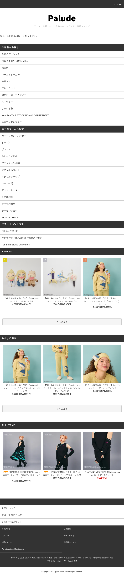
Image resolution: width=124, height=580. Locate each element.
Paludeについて (10, 231)
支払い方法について (39, 558)
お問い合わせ (7, 542)
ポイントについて (84, 558)
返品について (71, 558)
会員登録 (67, 529)
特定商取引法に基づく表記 (103, 558)
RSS (69, 561)
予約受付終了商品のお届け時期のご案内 (22, 238)
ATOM (74, 561)
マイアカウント (8, 529)
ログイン (5, 536)
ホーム (13, 558)
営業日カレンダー (71, 542)
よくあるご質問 (23, 558)
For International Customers (16, 244)
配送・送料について (56, 558)
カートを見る (69, 536)
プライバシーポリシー (55, 561)
